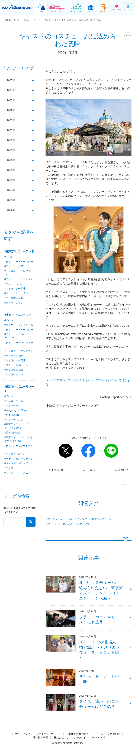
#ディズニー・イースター (18, 261)
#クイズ (8, 469)
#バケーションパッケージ (18, 460)
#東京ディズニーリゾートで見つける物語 (18, 440)
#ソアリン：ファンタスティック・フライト (70, 524)
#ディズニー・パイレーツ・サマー (17, 337)
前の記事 (57, 469)
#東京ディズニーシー (102, 519)
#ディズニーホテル (14, 455)
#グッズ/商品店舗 (14, 298)
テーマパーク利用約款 (107, 738)
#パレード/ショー (14, 284)
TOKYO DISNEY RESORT (17, 7)
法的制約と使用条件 (78, 738)
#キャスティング (77, 519)
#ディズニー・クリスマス (18, 279)
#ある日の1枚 (12, 416)
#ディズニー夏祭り (14, 266)
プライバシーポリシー (48, 738)
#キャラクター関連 (14, 289)
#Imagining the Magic (16, 411)
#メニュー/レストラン (16, 293)
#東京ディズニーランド (19, 251)
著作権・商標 (40, 742)
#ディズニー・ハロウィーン (18, 273)
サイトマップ (22, 738)
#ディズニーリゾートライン (18, 449)
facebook (88, 451)
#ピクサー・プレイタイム (18, 325)
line (111, 451)
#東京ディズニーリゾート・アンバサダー (17, 427)
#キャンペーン (12, 406)
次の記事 (119, 469)
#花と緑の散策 (12, 434)
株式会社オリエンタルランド (70, 742)
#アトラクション (55, 519)
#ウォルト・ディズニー (17, 474)
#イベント (10, 257)
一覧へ (91, 469)
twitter (66, 451)
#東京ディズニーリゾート (19, 389)
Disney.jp (97, 742)
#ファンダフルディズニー (18, 465)
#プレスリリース (13, 402)
